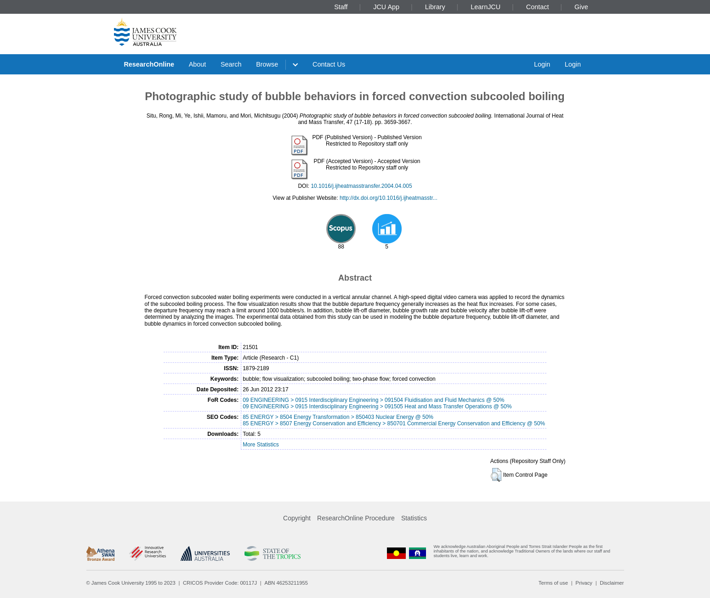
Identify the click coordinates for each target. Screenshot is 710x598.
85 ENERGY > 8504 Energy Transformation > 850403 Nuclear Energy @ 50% (338, 417)
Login (542, 64)
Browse (267, 64)
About (197, 64)
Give (581, 7)
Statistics (414, 518)
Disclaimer (612, 583)
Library (435, 7)
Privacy (583, 583)
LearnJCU (485, 7)
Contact (537, 7)
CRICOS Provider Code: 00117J (220, 583)
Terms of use (553, 583)
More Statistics (261, 444)
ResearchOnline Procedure (356, 518)
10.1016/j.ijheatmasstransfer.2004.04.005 (361, 186)
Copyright (297, 518)
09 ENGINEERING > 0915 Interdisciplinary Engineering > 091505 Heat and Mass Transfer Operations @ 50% (377, 406)
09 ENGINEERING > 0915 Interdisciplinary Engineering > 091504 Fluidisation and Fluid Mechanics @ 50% (373, 400)
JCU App (386, 7)
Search (231, 64)
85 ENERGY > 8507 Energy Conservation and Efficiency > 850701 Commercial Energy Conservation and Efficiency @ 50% (394, 423)
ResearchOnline (149, 64)
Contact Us (328, 64)
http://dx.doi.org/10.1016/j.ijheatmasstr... (388, 198)
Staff (340, 7)
